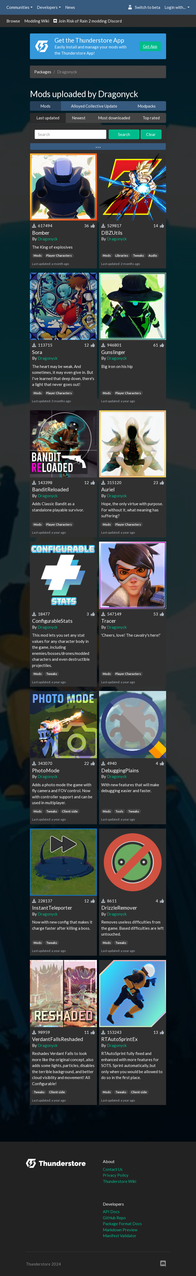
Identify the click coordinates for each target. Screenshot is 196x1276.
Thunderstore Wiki (119, 1181)
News (70, 7)
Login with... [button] (175, 7)
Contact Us (113, 1169)
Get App (150, 46)
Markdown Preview (120, 1229)
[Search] (70, 134)
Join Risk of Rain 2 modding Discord (87, 20)
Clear (151, 134)
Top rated (151, 117)
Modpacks (147, 106)
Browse (13, 20)
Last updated (47, 117)
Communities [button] (17, 7)
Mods (45, 106)
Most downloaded (114, 117)
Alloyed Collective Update (94, 106)
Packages (42, 71)
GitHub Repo (114, 1217)
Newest (78, 117)
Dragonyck (47, 238)
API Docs (111, 1211)
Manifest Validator (119, 1235)
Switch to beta (144, 7)
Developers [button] (47, 7)
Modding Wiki (36, 20)
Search (124, 134)
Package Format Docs (122, 1223)
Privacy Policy (115, 1175)
